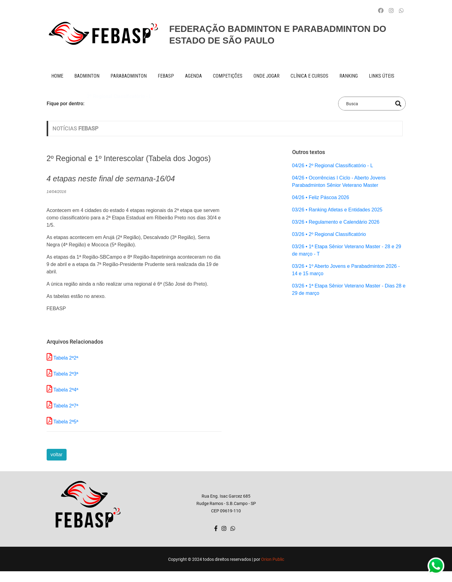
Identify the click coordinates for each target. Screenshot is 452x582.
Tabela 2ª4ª (65, 389)
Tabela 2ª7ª (65, 405)
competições (227, 76)
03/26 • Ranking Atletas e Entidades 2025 (337, 209)
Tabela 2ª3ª (65, 373)
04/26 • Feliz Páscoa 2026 (320, 197)
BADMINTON (86, 76)
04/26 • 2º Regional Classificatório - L (332, 165)
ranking (348, 76)
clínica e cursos (309, 76)
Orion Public (272, 559)
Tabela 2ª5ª (65, 421)
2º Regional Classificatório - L (119, 103)
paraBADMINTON (128, 76)
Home (57, 76)
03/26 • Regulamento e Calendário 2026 (336, 222)
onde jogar (266, 76)
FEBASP (166, 76)
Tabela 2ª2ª (65, 357)
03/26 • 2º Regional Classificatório (329, 234)
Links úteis (381, 76)
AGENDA (193, 76)
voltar (57, 454)
